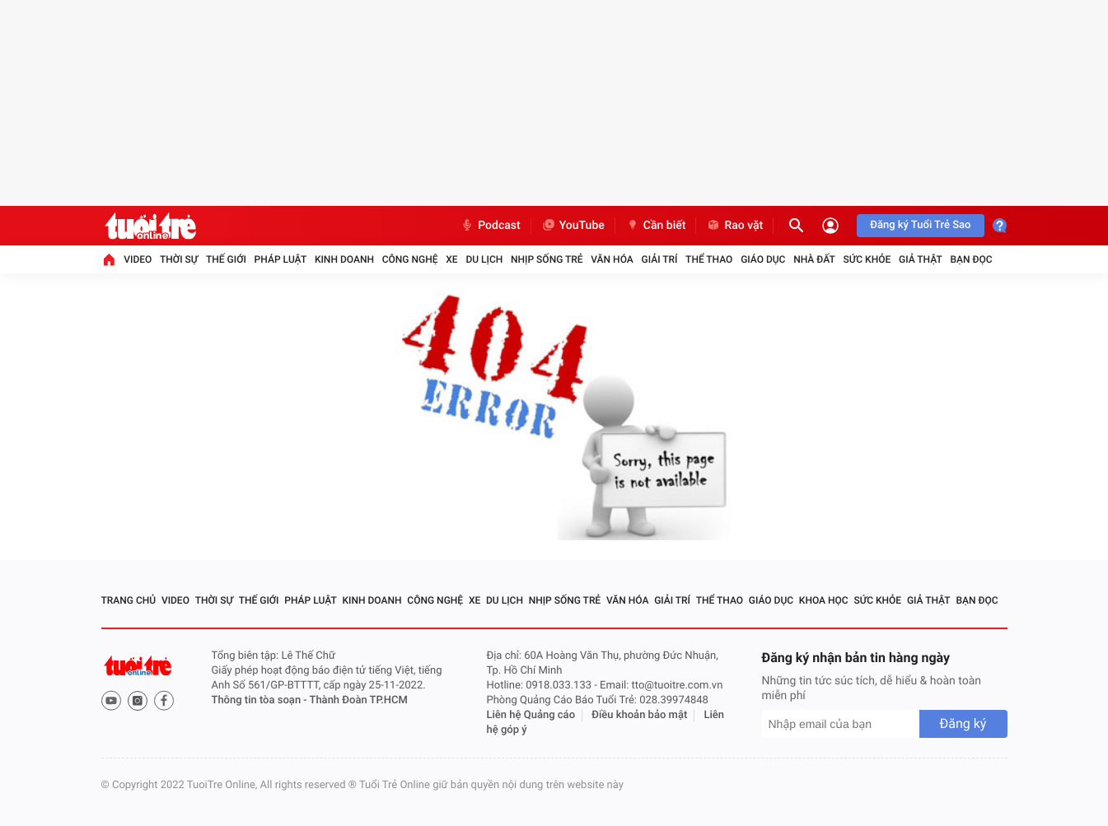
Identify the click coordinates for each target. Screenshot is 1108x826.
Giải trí (660, 259)
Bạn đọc (972, 259)
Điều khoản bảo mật (639, 715)
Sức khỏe (867, 259)
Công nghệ (410, 259)
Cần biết (655, 225)
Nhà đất (814, 259)
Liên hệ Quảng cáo (531, 715)
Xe (451, 259)
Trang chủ (129, 600)
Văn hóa (612, 259)
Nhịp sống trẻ (547, 259)
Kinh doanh (344, 259)
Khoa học (824, 600)
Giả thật (920, 259)
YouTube (573, 225)
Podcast (490, 225)
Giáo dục (763, 259)
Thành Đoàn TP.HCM (359, 700)
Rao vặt (734, 225)
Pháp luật (281, 259)
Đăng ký (963, 723)
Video (138, 259)
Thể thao (708, 259)
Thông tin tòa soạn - (261, 700)
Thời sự (179, 259)
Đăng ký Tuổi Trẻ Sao (920, 225)
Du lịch (484, 259)
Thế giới (226, 259)
